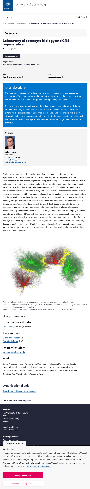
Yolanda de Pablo (10, 340)
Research (10, 23)
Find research (22, 23)
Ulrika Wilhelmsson (11, 337)
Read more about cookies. (39, 466)
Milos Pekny (8, 326)
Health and (13, 77)
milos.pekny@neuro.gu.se (16, 162)
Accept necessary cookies (22, 483)
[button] (37, 17)
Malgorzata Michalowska (14, 352)
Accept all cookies (23, 475)
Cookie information (14, 443)
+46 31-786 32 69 (12, 160)
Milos (11, 152)
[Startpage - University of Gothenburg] (45, 7)
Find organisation (10, 440)
